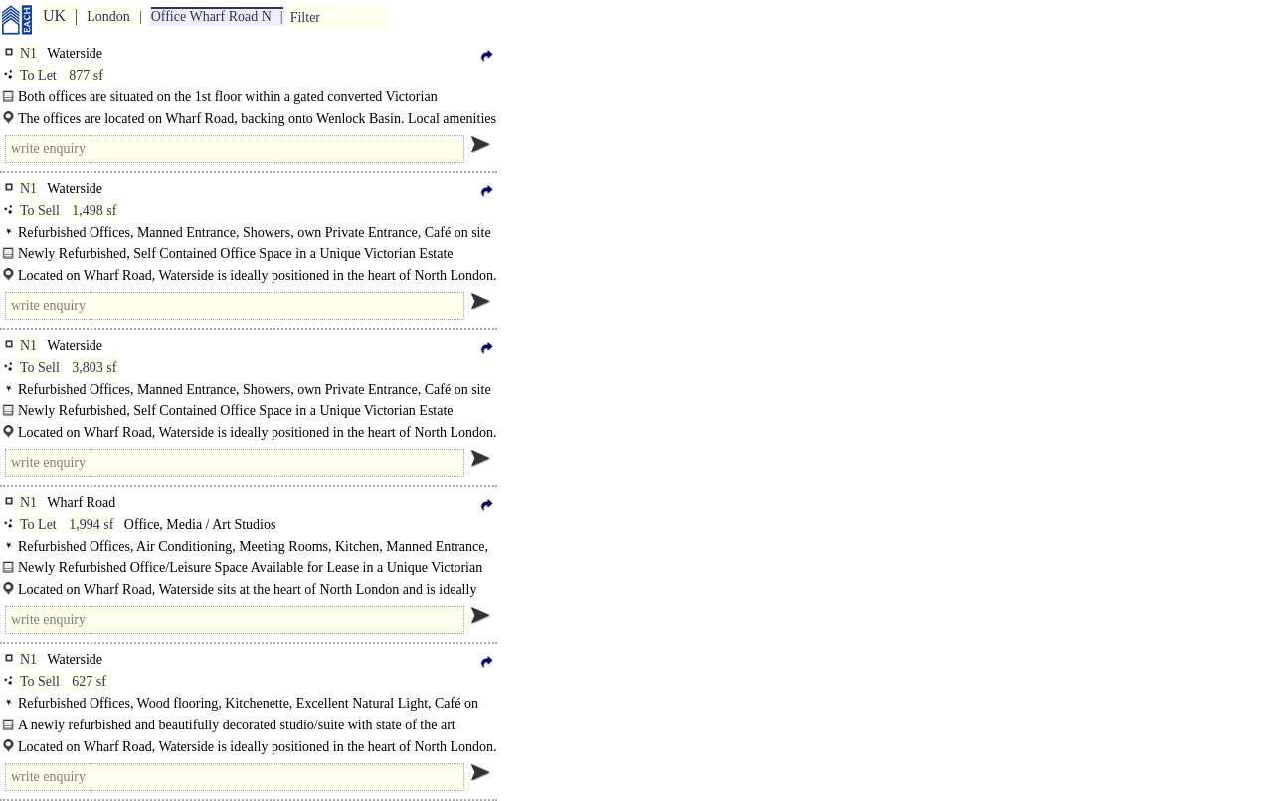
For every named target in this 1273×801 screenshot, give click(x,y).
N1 (28, 53)
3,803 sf (94, 367)
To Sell (40, 210)
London (108, 16)
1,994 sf (91, 524)
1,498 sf (94, 210)
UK (54, 15)
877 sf (86, 75)
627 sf (89, 681)
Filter (305, 17)
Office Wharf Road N (211, 16)
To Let (38, 75)
